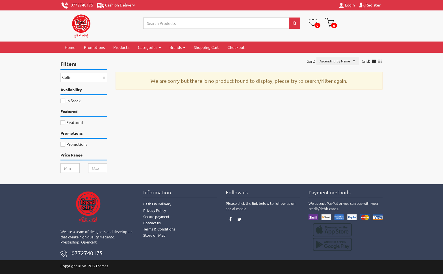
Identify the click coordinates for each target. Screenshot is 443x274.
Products (121, 47)
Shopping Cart (206, 47)
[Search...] (216, 23)
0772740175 (77, 5)
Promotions (94, 47)
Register (370, 5)
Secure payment (156, 216)
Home (70, 47)
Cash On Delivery (157, 203)
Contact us (152, 222)
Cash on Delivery (116, 5)
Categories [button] (149, 47)
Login (346, 5)
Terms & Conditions (159, 229)
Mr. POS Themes (95, 265)
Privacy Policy (154, 210)
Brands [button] (177, 47)
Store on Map (154, 235)
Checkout (236, 47)
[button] (337, 61)
